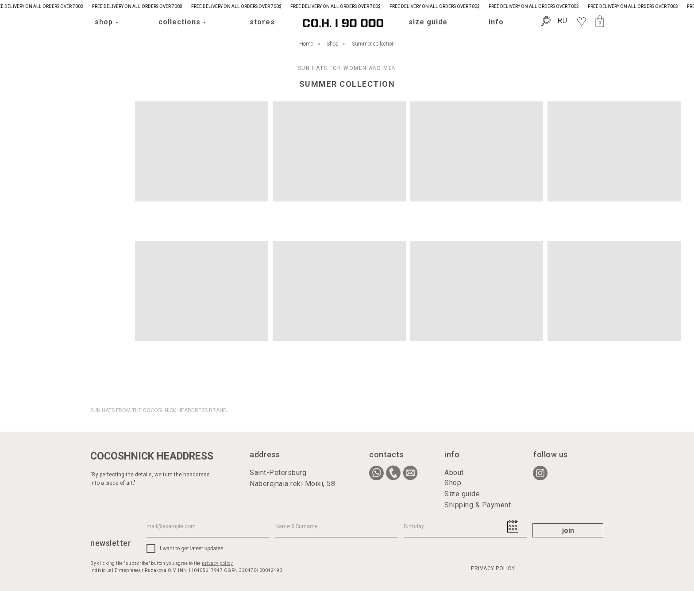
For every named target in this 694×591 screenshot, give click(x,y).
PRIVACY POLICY (493, 568)
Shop (333, 44)
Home (306, 44)
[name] (337, 526)
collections (179, 22)
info (496, 22)
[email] (208, 526)
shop (104, 22)
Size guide (462, 494)
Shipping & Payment (477, 505)
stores (262, 22)
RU (562, 20)
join (568, 530)
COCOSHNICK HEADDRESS (151, 456)
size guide (428, 22)
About (454, 472)
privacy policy (217, 563)
